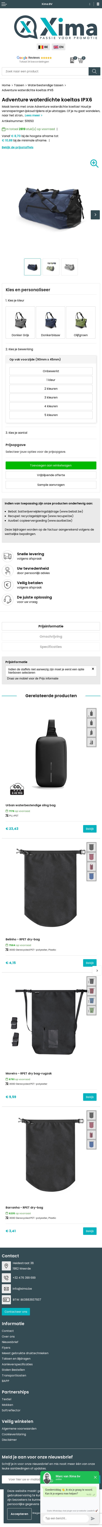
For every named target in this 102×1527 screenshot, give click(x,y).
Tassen (19, 85)
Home (6, 85)
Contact (8, 1331)
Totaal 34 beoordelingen (34, 61)
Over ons (8, 1336)
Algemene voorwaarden (19, 1429)
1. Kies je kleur (15, 300)
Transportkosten (14, 1375)
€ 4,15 (11, 963)
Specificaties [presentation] (51, 646)
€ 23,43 (12, 829)
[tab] (51, 626)
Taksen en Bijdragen (16, 1359)
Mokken (7, 1405)
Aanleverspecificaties (17, 1364)
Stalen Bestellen (13, 1370)
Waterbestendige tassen (45, 85)
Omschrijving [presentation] (51, 636)
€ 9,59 (11, 1097)
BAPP (5, 1381)
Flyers (6, 1348)
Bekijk (90, 829)
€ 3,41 (11, 1231)
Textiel (6, 1399)
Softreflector (11, 1410)
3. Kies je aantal (16, 433)
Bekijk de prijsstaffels (17, 147)
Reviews (34, 58)
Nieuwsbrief (10, 1342)
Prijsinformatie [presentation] (50, 626)
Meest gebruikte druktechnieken (25, 1353)
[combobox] (45, 71)
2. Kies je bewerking (19, 349)
